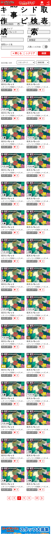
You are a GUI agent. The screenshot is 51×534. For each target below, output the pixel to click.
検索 (44, 53)
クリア (31, 53)
